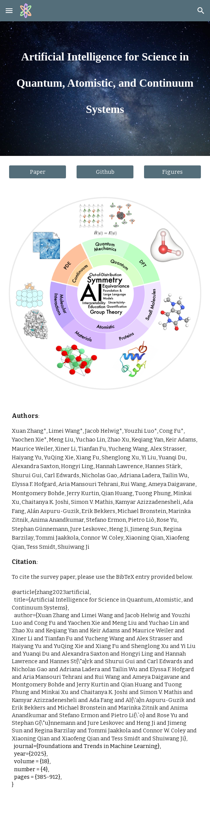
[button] (9, 10)
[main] (105, 77)
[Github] (105, 172)
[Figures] (172, 172)
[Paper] (37, 172)
